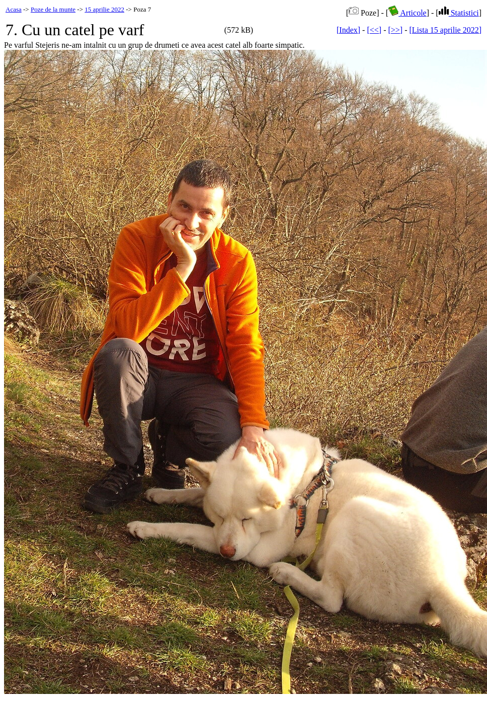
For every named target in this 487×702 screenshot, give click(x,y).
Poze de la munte (53, 9)
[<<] (374, 30)
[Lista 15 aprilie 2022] (445, 30)
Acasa (14, 9)
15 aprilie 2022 (104, 9)
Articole (407, 13)
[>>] (395, 30)
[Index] (348, 30)
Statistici (459, 13)
